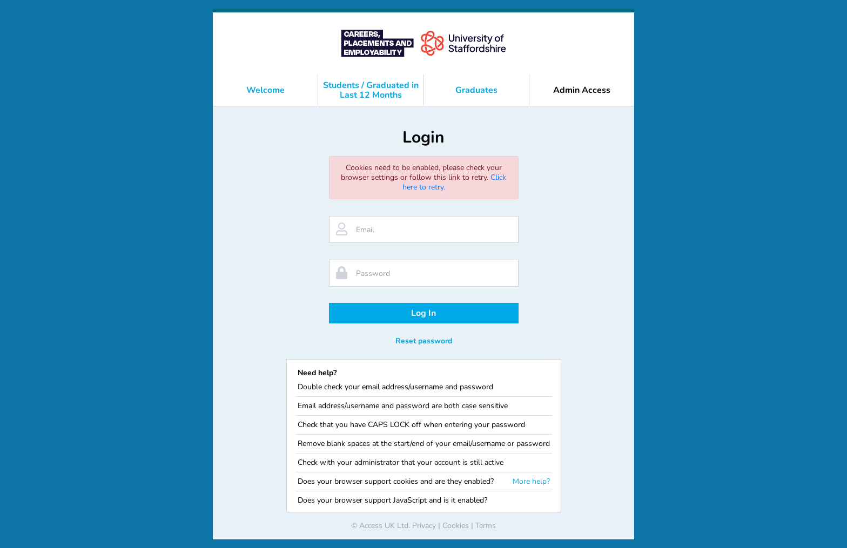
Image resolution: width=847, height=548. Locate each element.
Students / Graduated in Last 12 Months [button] (371, 90)
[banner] (423, 43)
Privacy (424, 525)
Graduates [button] (476, 90)
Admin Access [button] (581, 90)
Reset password (423, 341)
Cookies (455, 525)
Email (365, 230)
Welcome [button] (265, 90)
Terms (485, 525)
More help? (531, 481)
